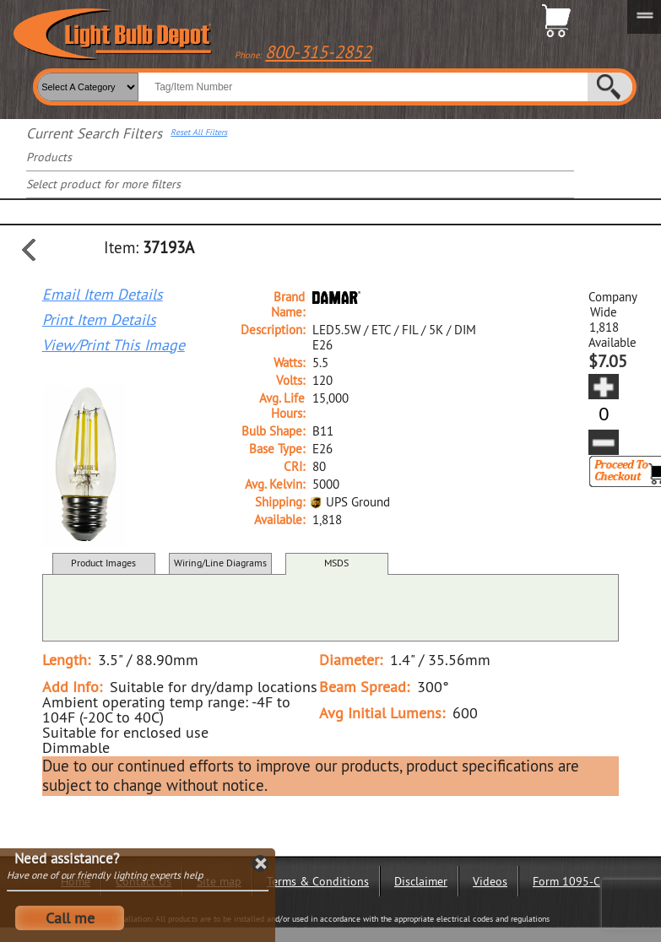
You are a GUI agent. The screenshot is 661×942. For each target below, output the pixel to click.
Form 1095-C (566, 881)
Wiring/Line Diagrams (220, 562)
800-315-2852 (318, 52)
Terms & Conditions (318, 881)
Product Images (103, 562)
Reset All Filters (199, 132)
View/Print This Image (113, 345)
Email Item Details (102, 294)
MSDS (336, 562)
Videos (490, 881)
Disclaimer (420, 881)
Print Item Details (99, 320)
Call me (70, 918)
